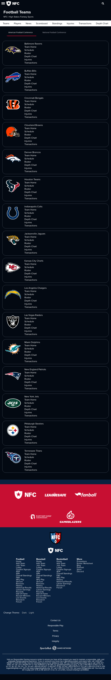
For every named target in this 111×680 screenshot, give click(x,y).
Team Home (30, 46)
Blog (79, 565)
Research (20, 599)
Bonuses (20, 583)
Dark (24, 612)
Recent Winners (23, 595)
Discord (80, 571)
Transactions (85, 23)
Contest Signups (23, 569)
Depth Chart (102, 23)
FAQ (18, 577)
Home (18, 561)
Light (31, 612)
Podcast (80, 567)
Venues (19, 581)
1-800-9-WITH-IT (73, 666)
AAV (18, 573)
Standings (57, 23)
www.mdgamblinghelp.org (40, 668)
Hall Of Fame (22, 593)
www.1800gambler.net (85, 668)
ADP (18, 571)
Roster (27, 53)
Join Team (20, 565)
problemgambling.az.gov (66, 665)
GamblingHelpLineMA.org (80, 663)
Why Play (20, 579)
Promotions (82, 561)
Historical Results (24, 587)
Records (20, 591)
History (19, 585)
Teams (6, 23)
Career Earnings (23, 589)
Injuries (70, 23)
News (28, 23)
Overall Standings (24, 575)
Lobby (19, 567)
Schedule (29, 50)
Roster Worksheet (85, 563)
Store (79, 569)
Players (17, 23)
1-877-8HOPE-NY (25, 665)
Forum (19, 601)
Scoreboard (42, 23)
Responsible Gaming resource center (27, 659)
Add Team (20, 563)
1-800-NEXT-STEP (90, 665)
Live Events (21, 597)
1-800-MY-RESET (40, 666)
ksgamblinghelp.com (14, 668)
